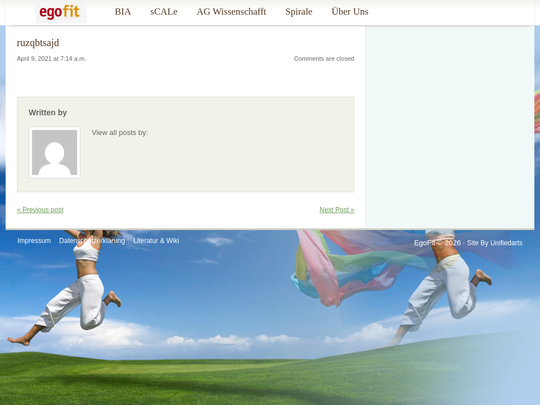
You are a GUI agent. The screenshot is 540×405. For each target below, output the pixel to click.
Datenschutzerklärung (92, 241)
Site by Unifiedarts (495, 243)
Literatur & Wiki (156, 241)
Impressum (34, 241)
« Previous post (40, 210)
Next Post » (337, 210)
